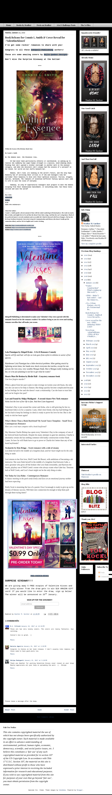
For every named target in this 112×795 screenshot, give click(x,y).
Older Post (69, 710)
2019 (86, 384)
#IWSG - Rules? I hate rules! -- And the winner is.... (93, 297)
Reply (12, 640)
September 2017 (92, 365)
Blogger (80, 790)
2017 (86, 280)
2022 (86, 394)
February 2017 (91, 341)
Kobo (7, 200)
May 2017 (89, 351)
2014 (86, 269)
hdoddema (62, 790)
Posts (101, 572)
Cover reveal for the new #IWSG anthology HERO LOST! (94, 323)
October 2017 (91, 369)
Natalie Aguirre (16, 646)
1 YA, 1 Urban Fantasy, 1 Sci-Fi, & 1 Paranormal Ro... (93, 306)
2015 (86, 273)
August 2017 (91, 362)
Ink (32, 50)
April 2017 (90, 348)
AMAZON (8, 197)
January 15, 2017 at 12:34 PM (33, 626)
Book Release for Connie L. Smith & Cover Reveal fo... (94, 315)
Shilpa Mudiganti (17, 660)
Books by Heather (23, 25)
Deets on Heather (44, 25)
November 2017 (92, 372)
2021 (86, 391)
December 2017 (92, 376)
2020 (86, 387)
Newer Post (10, 710)
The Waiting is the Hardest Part (46, 11)
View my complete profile (91, 243)
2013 (86, 265)
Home (8, 25)
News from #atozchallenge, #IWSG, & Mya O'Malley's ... (93, 333)
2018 (86, 380)
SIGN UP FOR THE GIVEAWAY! (39, 600)
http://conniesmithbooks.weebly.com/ (23, 225)
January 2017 (91, 283)
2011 (86, 258)
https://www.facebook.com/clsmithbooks (24, 227)
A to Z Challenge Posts (66, 25)
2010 (86, 255)
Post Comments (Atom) (45, 717)
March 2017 (90, 344)
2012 (86, 262)
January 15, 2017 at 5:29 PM (35, 660)
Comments (104, 576)
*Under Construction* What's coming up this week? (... (93, 289)
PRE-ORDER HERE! (39, 576)
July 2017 (89, 358)
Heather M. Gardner (91, 223)
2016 (86, 276)
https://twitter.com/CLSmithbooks (20, 229)
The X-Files (85, 25)
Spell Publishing (44, 50)
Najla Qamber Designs (55, 54)
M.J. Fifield (15, 626)
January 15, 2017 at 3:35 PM (35, 646)
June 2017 (90, 355)
